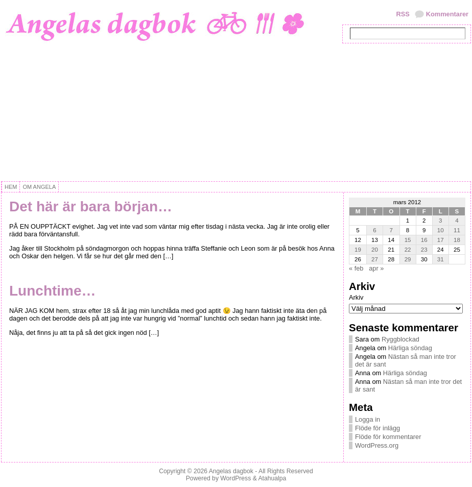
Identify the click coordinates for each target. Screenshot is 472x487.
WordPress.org (376, 445)
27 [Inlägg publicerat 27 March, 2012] (374, 259)
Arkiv (356, 297)
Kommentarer (447, 14)
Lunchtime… (52, 291)
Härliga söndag (410, 348)
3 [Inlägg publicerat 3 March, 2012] (440, 220)
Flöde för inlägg (377, 428)
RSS (402, 14)
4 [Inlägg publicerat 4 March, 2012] (456, 220)
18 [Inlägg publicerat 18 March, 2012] (457, 240)
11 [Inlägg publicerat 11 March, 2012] (457, 230)
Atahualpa (272, 478)
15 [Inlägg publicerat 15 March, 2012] (408, 240)
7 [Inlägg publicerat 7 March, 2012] (391, 230)
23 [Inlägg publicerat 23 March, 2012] (424, 250)
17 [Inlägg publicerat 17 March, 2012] (440, 240)
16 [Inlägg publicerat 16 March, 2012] (424, 240)
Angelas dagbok (231, 471)
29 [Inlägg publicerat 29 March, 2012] (408, 259)
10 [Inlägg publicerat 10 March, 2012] (440, 230)
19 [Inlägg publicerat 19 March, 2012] (358, 250)
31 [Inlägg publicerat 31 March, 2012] (440, 259)
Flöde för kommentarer (388, 437)
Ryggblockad (400, 339)
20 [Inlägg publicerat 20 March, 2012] (374, 250)
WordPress (235, 478)
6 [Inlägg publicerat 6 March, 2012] (374, 230)
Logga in (367, 419)
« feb (356, 268)
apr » (376, 268)
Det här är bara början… (90, 206)
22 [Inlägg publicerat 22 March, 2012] (408, 250)
